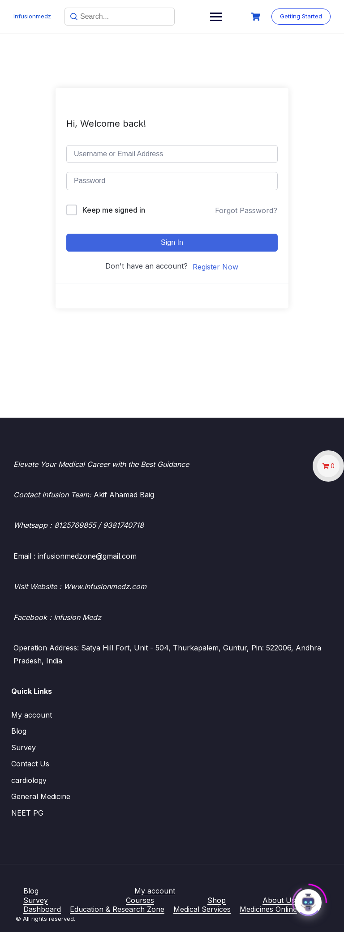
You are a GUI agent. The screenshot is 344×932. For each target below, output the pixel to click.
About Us (278, 900)
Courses (140, 900)
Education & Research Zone (117, 909)
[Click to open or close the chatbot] (308, 899)
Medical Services (202, 909)
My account (31, 714)
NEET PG (27, 812)
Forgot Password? (246, 210)
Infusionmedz (32, 16)
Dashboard (42, 909)
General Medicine (40, 796)
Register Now (215, 266)
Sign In (172, 242)
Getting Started (301, 16)
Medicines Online (268, 909)
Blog (18, 731)
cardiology (29, 780)
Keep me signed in (113, 209)
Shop (216, 900)
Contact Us (30, 763)
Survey (23, 747)
